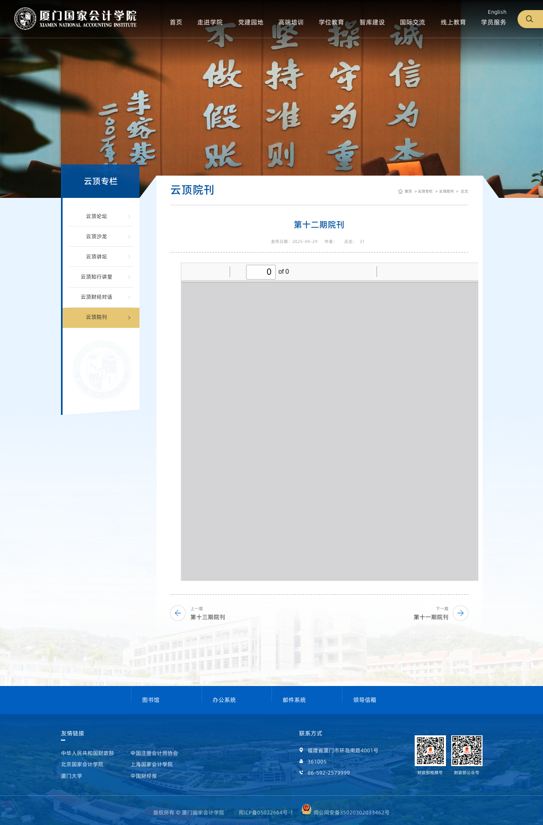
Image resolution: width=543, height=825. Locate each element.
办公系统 (224, 700)
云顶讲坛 (96, 256)
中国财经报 (143, 775)
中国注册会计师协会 (154, 753)
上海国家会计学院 (151, 764)
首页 (408, 191)
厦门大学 (71, 775)
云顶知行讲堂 (96, 276)
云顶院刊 (96, 317)
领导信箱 (364, 700)
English (497, 11)
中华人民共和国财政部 (87, 753)
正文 (464, 191)
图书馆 (151, 700)
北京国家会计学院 (82, 764)
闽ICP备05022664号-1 (266, 812)
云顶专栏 (425, 191)
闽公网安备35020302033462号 (345, 812)
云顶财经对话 (96, 296)
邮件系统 (294, 700)
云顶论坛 (96, 216)
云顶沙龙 (96, 236)
